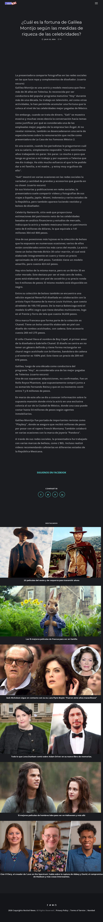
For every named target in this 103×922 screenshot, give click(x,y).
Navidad (91, 910)
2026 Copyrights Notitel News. (22, 910)
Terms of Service (77, 910)
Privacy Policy (62, 910)
